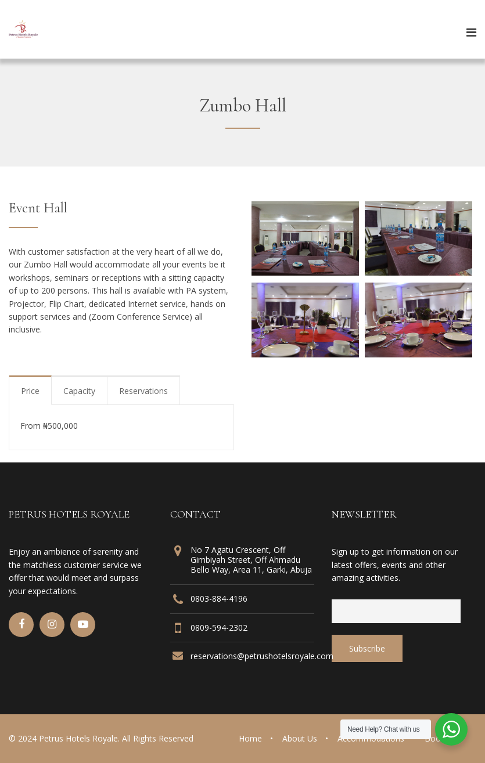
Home (250, 738)
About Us (299, 738)
